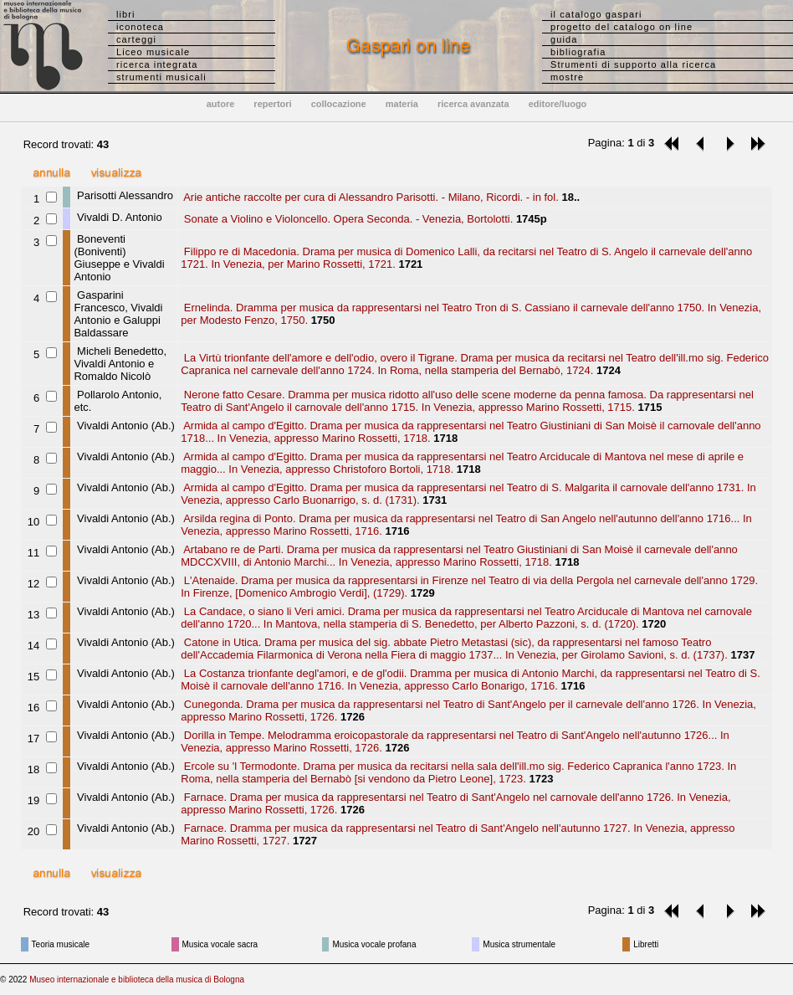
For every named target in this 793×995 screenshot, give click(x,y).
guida (563, 39)
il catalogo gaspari (596, 14)
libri (126, 14)
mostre (567, 77)
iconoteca (140, 27)
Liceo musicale (153, 52)
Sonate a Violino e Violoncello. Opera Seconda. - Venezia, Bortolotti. (347, 219)
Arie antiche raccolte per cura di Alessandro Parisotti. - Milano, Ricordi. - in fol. (370, 197)
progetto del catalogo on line (621, 27)
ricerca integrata (157, 64)
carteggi (136, 39)
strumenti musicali (161, 77)
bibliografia (578, 52)
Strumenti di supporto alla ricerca (633, 64)
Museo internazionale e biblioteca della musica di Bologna (136, 979)
